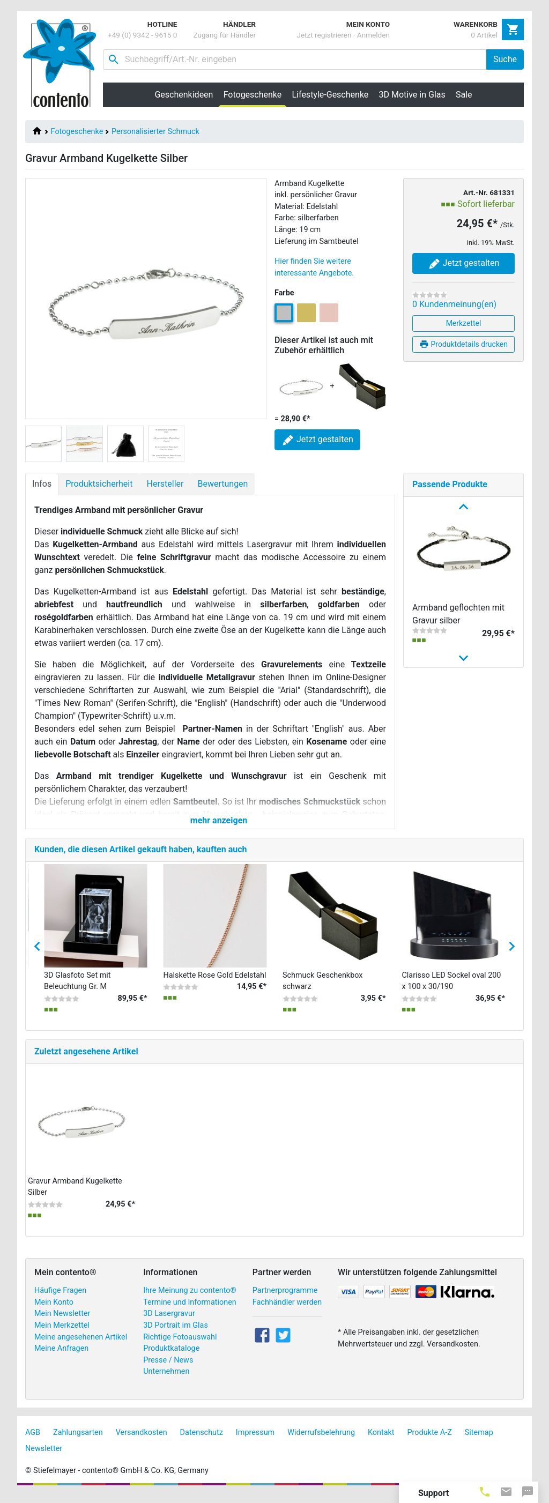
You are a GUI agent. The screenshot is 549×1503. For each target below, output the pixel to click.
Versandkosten (141, 1441)
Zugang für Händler (224, 35)
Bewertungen (222, 484)
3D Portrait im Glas (175, 1334)
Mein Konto (53, 1311)
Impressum (255, 1441)
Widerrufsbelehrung (321, 1441)
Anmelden (373, 35)
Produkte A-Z (429, 1441)
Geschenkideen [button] (183, 95)
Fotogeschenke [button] (255, 94)
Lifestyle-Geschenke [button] (330, 95)
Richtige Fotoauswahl (180, 1346)
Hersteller (164, 484)
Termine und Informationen (189, 1311)
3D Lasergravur (169, 1323)
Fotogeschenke (77, 131)
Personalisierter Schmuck (155, 131)
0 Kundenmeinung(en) (454, 304)
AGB (32, 1441)
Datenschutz (201, 1441)
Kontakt (381, 1441)
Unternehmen (166, 1381)
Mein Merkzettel (62, 1334)
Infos (41, 484)
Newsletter (43, 1457)
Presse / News (168, 1369)
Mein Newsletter (62, 1323)
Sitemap (479, 1441)
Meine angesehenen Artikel (80, 1346)
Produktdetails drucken (463, 344)
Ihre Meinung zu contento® (189, 1299)
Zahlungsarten (78, 1441)
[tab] (484, 1491)
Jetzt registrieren (323, 35)
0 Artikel (484, 35)
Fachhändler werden (287, 1311)
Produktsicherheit (98, 484)
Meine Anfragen (61, 1357)
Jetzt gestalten (464, 263)
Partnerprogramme (285, 1299)
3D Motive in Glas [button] (412, 95)
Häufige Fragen (60, 1299)
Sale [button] (464, 95)
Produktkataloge (171, 1357)
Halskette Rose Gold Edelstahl (215, 984)
